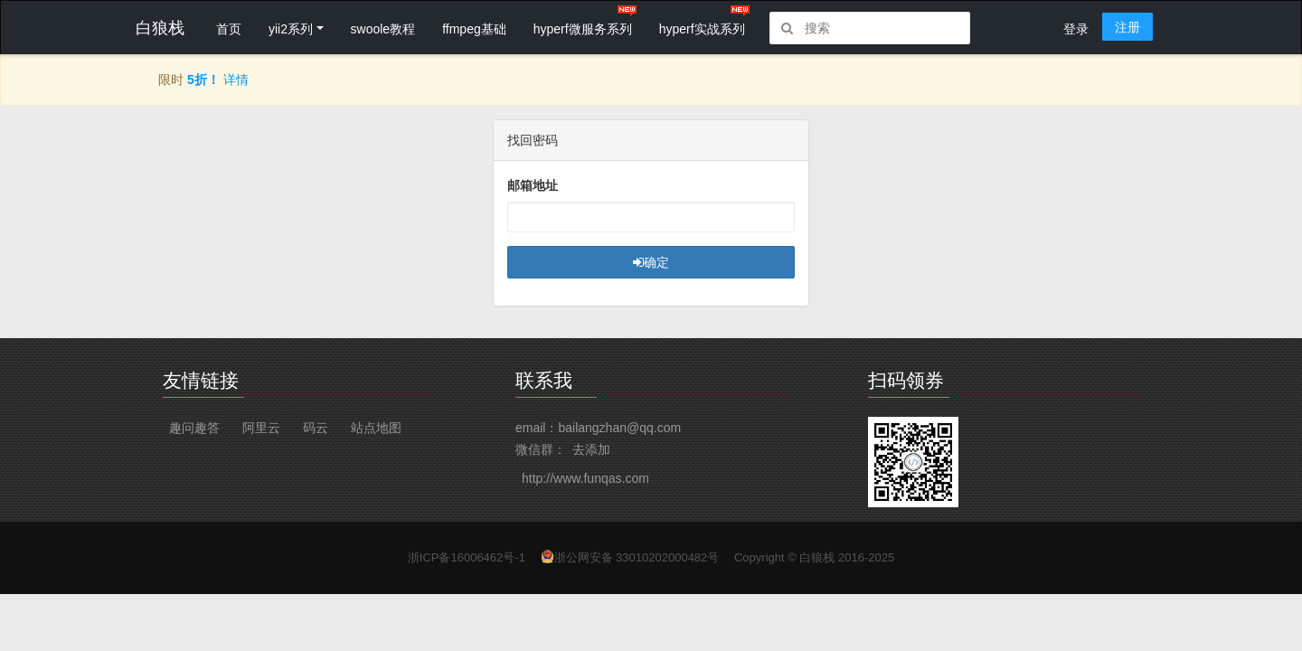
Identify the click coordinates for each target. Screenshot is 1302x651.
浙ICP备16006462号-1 (466, 557)
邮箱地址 (532, 185)
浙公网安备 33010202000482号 (637, 557)
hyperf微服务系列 (582, 29)
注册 (1127, 27)
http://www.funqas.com (585, 478)
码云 (315, 427)
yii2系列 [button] (291, 29)
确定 (651, 262)
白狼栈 (817, 557)
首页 (228, 29)
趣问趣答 (194, 427)
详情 (236, 79)
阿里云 (261, 427)
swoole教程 (383, 29)
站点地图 (376, 427)
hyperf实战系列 (702, 29)
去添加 (591, 449)
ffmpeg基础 (474, 29)
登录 (1076, 29)
